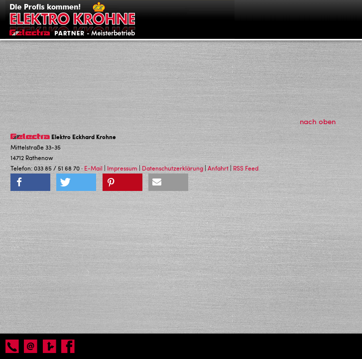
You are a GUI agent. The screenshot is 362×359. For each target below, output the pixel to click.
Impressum (122, 168)
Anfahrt (218, 168)
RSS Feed (245, 168)
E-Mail (93, 168)
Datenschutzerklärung (172, 168)
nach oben (323, 121)
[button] (30, 182)
